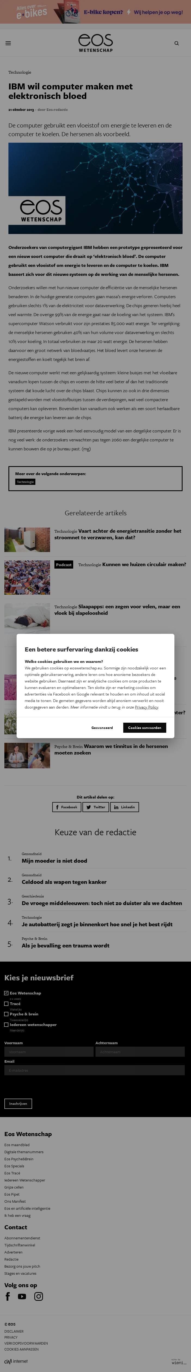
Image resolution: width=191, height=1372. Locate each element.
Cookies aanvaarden (144, 727)
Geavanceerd (102, 727)
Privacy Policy (146, 707)
